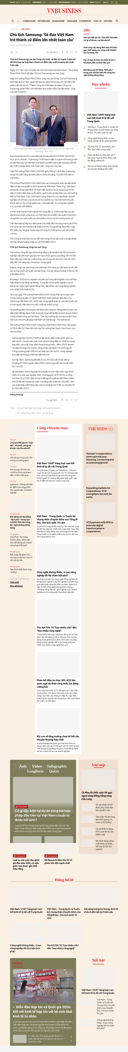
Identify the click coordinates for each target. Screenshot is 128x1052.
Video (36, 767)
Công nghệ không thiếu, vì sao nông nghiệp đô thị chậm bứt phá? (102, 139)
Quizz (55, 772)
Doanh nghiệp (58, 21)
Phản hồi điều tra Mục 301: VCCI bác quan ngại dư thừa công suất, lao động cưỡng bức (102, 158)
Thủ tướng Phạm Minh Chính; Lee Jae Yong (35, 413)
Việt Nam (25, 29)
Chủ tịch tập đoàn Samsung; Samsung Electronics (38, 408)
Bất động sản (44, 21)
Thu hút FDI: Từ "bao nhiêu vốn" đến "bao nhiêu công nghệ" (101, 148)
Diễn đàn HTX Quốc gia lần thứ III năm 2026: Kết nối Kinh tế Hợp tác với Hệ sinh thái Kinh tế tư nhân (47, 1039)
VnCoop (98, 765)
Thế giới (14, 582)
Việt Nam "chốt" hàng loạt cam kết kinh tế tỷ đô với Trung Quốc (101, 118)
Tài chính (13, 440)
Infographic (14, 534)
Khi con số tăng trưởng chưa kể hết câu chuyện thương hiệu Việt (103, 167)
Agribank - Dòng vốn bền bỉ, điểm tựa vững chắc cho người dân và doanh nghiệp (21, 488)
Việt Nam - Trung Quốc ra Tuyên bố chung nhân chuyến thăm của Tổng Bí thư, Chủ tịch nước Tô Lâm (103, 130)
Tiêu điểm (14, 29)
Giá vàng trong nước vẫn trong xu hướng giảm (21, 458)
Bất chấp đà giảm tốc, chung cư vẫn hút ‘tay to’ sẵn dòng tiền (21, 557)
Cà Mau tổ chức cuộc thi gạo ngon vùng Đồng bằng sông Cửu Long (97, 795)
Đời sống (108, 21)
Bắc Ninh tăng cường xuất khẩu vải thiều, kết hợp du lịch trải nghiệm (105, 845)
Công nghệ (72, 21)
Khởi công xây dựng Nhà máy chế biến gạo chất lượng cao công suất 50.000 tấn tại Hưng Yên (100, 50)
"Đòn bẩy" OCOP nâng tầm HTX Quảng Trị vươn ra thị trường (105, 819)
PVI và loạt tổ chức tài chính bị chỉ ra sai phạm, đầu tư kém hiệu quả (99, 61)
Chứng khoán (29, 21)
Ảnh (21, 767)
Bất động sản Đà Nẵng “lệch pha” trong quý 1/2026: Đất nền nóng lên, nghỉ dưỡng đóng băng (99, 72)
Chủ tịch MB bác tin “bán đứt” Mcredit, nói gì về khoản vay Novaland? (100, 38)
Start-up (97, 21)
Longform (35, 772)
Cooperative (85, 21)
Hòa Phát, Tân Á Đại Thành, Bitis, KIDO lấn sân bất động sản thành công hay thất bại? (21, 541)
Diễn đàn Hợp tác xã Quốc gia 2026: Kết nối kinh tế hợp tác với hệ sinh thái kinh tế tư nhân (42, 1012)
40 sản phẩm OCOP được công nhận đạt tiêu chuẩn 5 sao (104, 807)
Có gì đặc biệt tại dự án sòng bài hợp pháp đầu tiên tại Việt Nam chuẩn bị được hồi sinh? (43, 816)
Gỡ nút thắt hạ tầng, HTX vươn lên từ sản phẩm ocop (104, 832)
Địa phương (16, 586)
